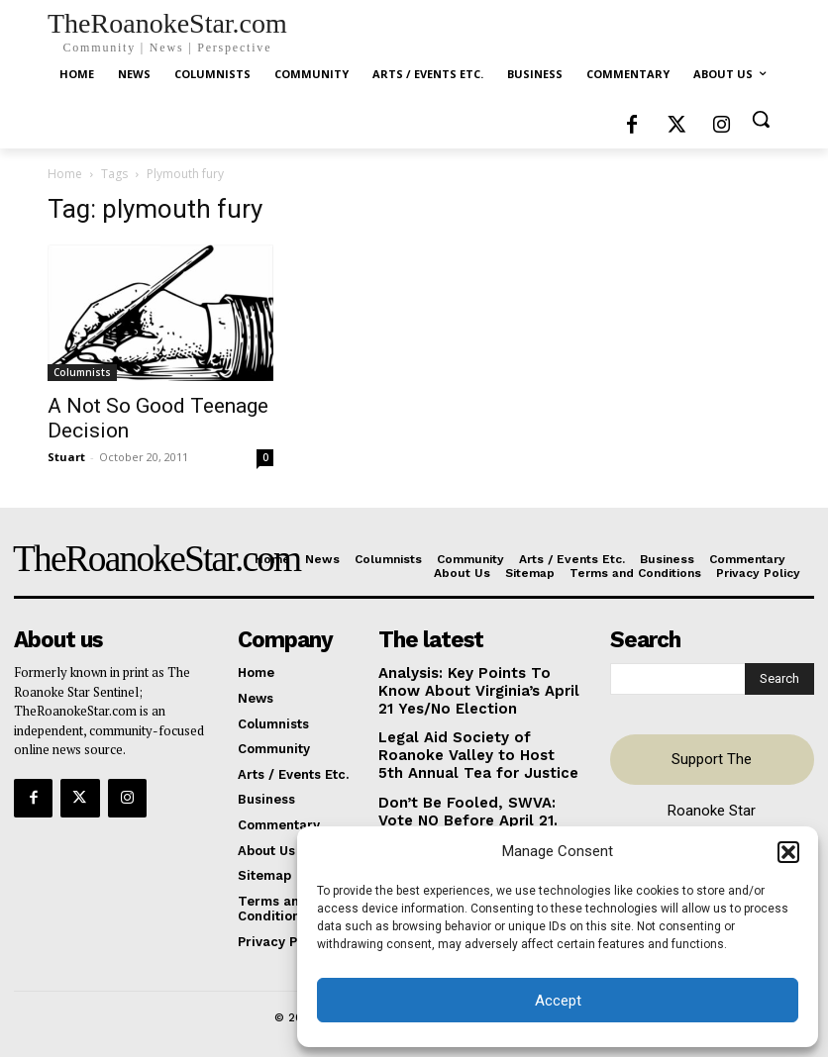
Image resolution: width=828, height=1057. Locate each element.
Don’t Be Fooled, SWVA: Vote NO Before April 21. (469, 797)
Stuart (66, 456)
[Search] (779, 677)
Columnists (82, 372)
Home (65, 173)
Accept (558, 1000)
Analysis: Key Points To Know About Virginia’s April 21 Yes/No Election (479, 687)
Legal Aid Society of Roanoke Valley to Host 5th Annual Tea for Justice (473, 745)
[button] (788, 852)
